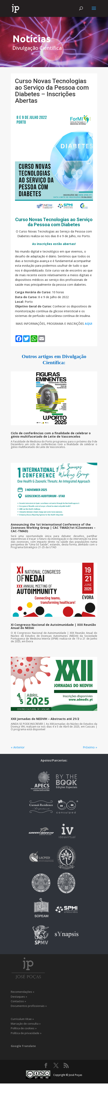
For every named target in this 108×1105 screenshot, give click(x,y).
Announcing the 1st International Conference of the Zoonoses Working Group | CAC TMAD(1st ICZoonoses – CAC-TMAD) (53, 527)
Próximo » (90, 747)
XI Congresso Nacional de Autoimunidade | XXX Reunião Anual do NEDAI (53, 626)
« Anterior (18, 747)
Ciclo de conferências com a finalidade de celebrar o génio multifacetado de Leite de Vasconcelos (51, 434)
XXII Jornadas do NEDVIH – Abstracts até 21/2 (45, 719)
